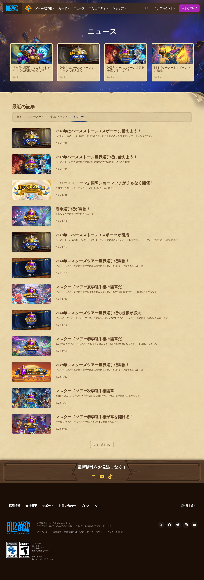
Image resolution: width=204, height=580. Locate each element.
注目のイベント (59, 116)
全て (19, 116)
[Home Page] (27, 8)
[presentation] (12, 8)
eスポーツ (80, 116)
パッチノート (36, 116)
